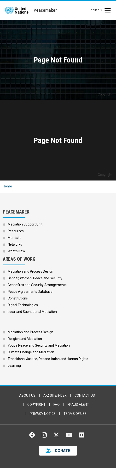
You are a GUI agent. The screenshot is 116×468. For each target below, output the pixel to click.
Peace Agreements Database (30, 291)
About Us (27, 395)
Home (7, 186)
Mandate (14, 238)
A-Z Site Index (55, 395)
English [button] (94, 10)
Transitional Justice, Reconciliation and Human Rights (48, 359)
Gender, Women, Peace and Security (35, 278)
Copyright (36, 404)
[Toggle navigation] (107, 10)
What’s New (16, 251)
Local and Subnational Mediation (32, 312)
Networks (15, 244)
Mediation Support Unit (25, 224)
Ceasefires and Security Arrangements (37, 285)
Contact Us (85, 395)
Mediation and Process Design (30, 271)
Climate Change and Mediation (31, 352)
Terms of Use (75, 413)
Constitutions (18, 298)
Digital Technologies (23, 305)
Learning (14, 365)
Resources (16, 231)
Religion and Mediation (25, 339)
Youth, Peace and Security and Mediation (39, 345)
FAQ (56, 404)
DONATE (62, 450)
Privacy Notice (43, 413)
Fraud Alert (78, 404)
